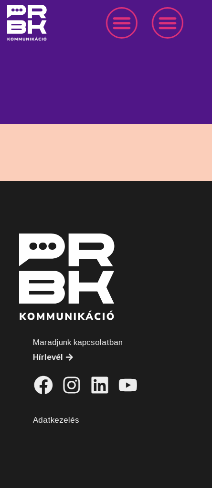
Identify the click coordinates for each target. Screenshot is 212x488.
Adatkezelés (63, 420)
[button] (128, 23)
